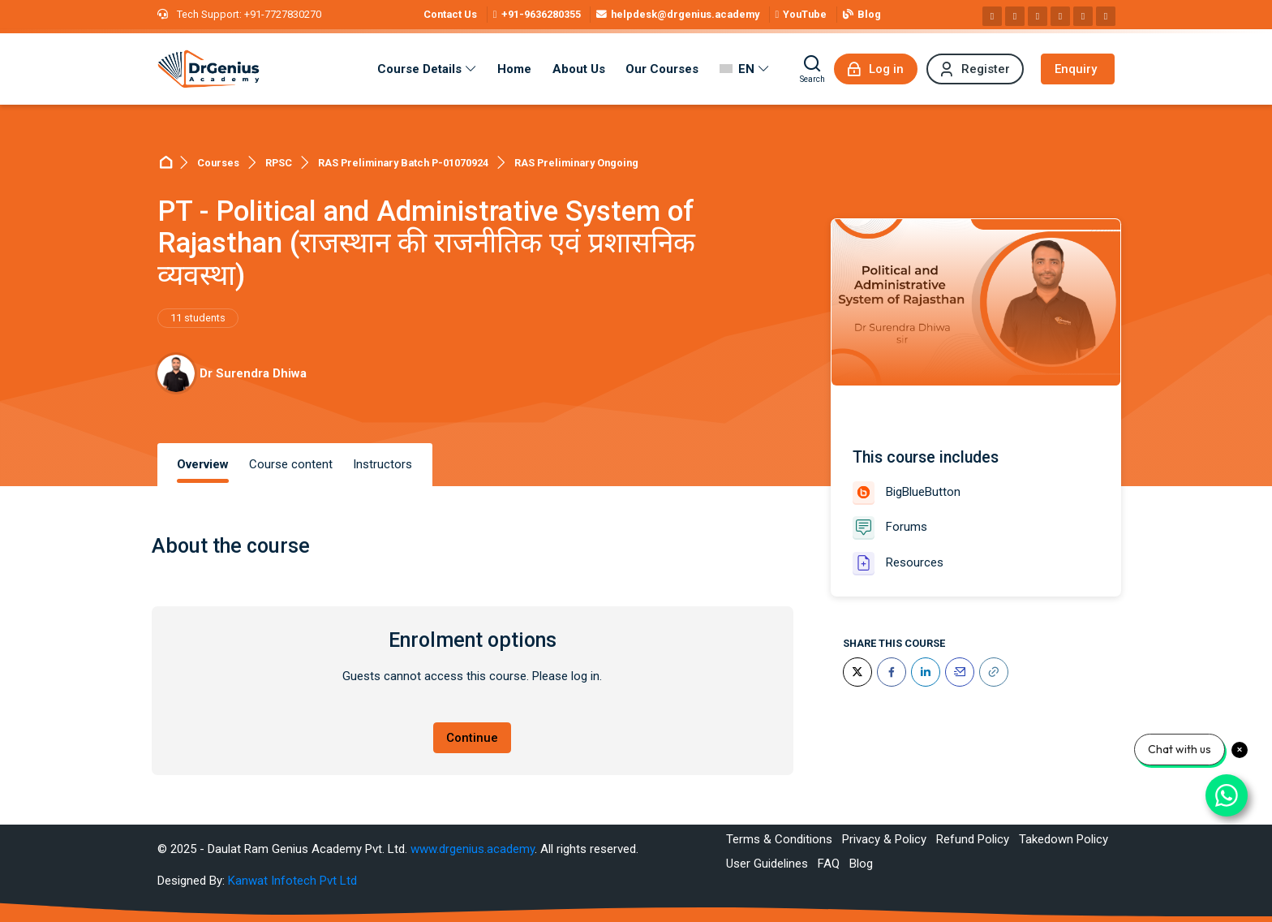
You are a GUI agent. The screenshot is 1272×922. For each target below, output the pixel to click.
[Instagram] (1015, 16)
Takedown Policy (1063, 839)
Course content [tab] (291, 464)
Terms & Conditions (779, 839)
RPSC (278, 163)
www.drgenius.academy (472, 849)
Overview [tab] (203, 464)
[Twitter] (857, 672)
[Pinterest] (1060, 16)
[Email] (959, 672)
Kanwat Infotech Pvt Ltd (292, 880)
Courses (218, 163)
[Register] (975, 69)
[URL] (993, 672)
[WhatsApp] (1083, 16)
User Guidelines (767, 863)
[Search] (812, 69)
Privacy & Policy (884, 839)
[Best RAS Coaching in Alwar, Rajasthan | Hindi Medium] (208, 69)
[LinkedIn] (925, 672)
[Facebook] (992, 16)
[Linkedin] (1037, 16)
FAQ (829, 863)
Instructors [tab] (382, 464)
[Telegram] (1105, 16)
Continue (472, 737)
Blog (861, 863)
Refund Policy (972, 839)
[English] (744, 69)
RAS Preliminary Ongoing (576, 163)
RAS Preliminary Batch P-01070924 (403, 163)
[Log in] (875, 69)
